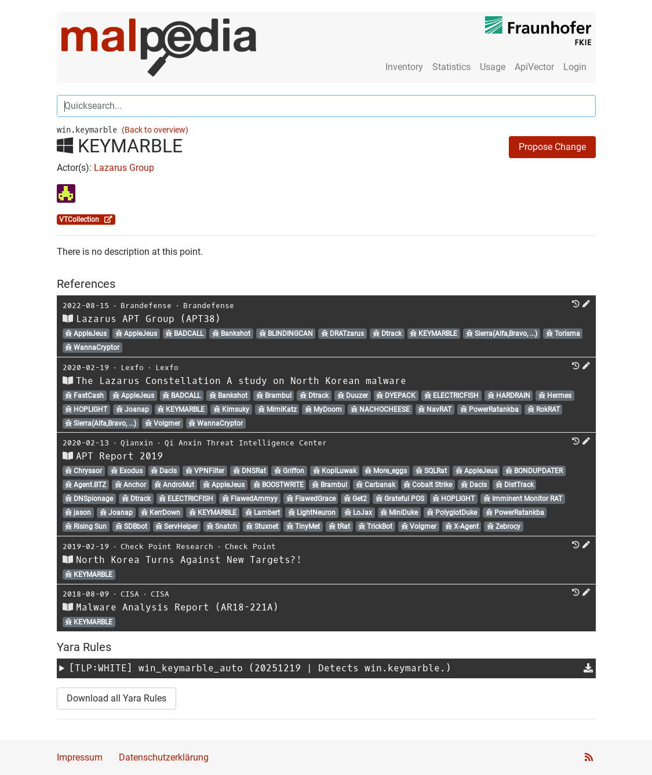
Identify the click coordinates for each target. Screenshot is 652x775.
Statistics (451, 66)
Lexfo (132, 367)
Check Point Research (167, 546)
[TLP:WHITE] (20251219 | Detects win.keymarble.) (260, 668)
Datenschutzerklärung (164, 757)
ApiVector (534, 66)
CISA (130, 594)
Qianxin (137, 443)
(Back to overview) (155, 130)
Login (575, 66)
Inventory (404, 66)
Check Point (250, 546)
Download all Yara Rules (116, 698)
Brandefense (146, 305)
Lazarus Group (124, 167)
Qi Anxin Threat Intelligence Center (246, 443)
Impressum (80, 757)
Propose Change (552, 146)
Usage (492, 66)
